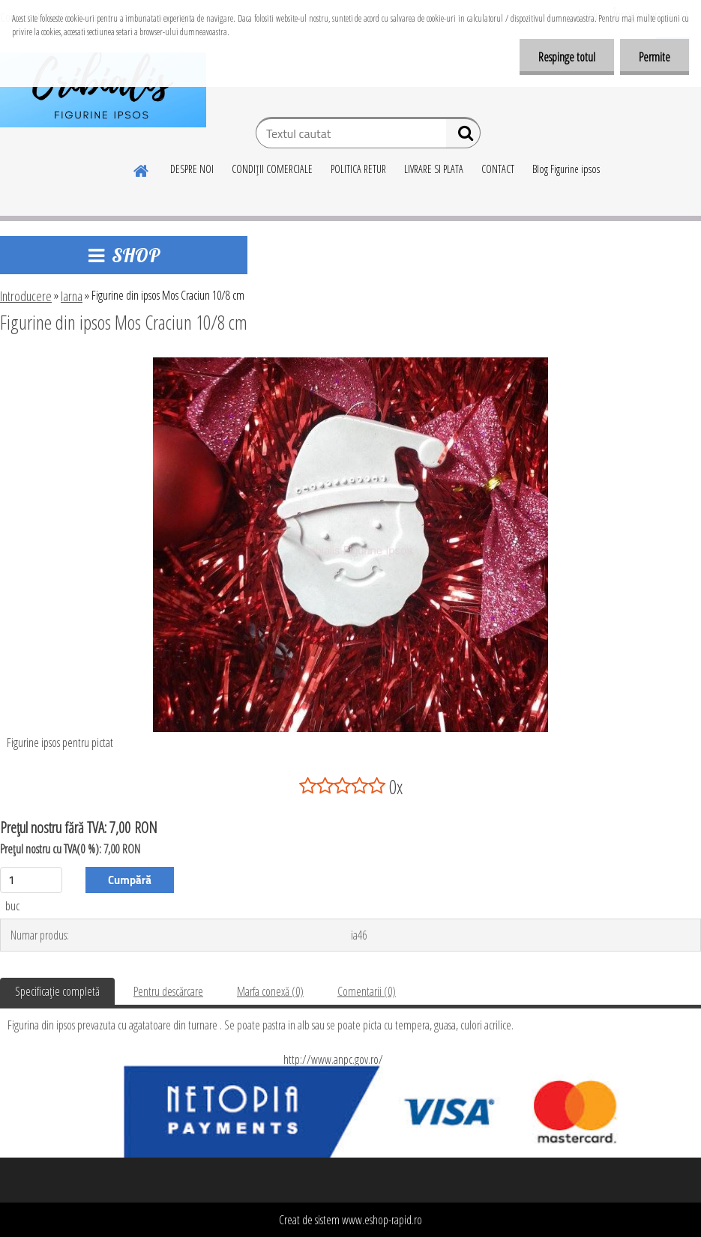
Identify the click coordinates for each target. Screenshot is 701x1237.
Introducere (26, 296)
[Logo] (103, 89)
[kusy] (31, 880)
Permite (654, 57)
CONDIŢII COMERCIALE (272, 169)
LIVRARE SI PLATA (433, 169)
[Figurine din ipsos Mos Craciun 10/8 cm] (351, 363)
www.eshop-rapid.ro (382, 1220)
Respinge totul (566, 57)
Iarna (71, 296)
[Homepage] (141, 168)
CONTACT (497, 169)
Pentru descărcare (168, 991)
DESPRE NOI (192, 169)
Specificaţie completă (57, 991)
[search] (463, 136)
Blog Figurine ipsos (566, 169)
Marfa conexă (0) (270, 991)
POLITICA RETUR (358, 169)
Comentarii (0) (366, 991)
